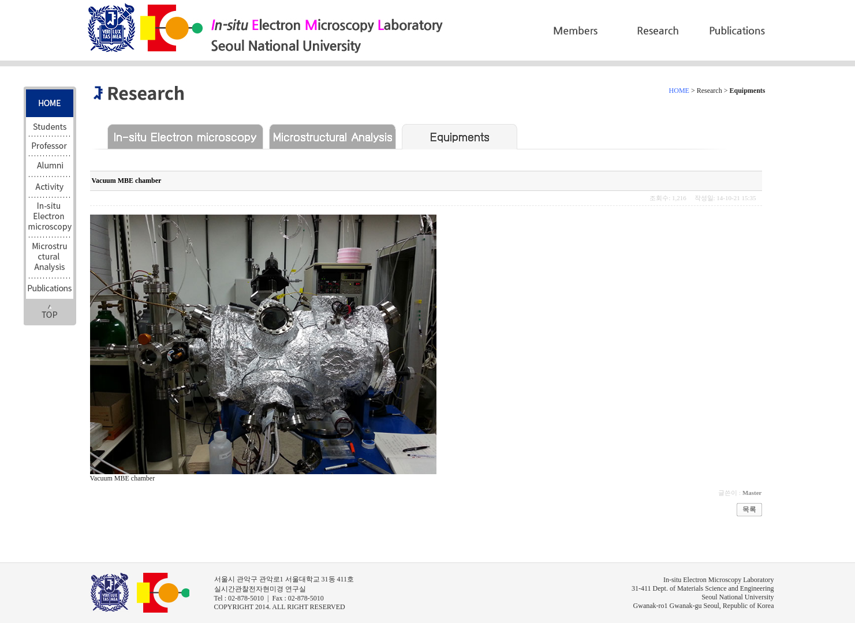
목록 (749, 509)
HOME (679, 91)
